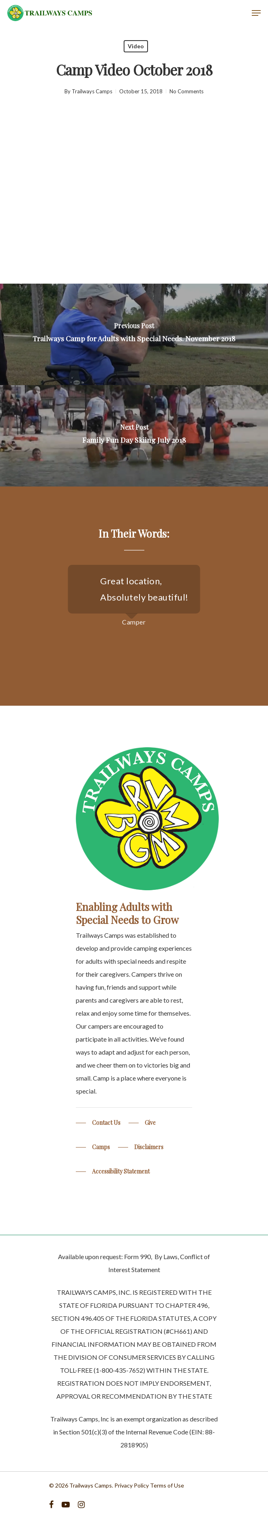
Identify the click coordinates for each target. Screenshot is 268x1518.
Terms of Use (167, 1485)
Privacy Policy (131, 1485)
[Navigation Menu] (256, 13)
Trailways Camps (92, 91)
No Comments (186, 91)
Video (136, 46)
